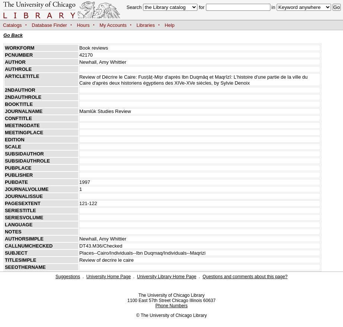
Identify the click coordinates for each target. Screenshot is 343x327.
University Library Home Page (166, 276)
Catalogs (12, 25)
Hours (83, 25)
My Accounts (113, 25)
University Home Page (108, 276)
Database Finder (49, 25)
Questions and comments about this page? (245, 276)
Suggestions (67, 276)
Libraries (146, 25)
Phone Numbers (171, 305)
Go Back (13, 35)
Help (169, 25)
